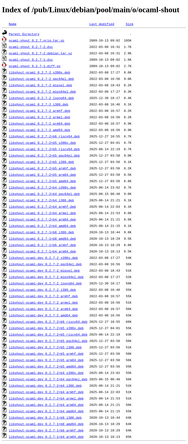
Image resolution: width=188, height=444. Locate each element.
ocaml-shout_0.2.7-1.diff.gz (35, 66)
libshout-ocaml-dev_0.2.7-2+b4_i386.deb (45, 385)
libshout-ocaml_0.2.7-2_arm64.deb (39, 123)
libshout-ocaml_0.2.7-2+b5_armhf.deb (42, 168)
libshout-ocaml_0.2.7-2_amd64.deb (39, 130)
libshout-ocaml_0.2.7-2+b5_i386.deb (41, 162)
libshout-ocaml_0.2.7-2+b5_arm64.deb (42, 174)
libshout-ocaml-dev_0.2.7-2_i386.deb (42, 289)
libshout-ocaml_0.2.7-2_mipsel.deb (40, 85)
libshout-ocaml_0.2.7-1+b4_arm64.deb (42, 251)
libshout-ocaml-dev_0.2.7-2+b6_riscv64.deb (48, 321)
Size (129, 24)
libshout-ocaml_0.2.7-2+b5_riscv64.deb (44, 149)
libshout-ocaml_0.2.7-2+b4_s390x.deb (42, 187)
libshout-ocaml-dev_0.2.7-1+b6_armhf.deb (46, 430)
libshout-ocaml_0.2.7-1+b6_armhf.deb (42, 245)
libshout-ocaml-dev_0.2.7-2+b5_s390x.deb (46, 328)
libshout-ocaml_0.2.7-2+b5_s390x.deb (42, 142)
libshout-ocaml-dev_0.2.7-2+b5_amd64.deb (46, 366)
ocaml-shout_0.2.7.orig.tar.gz (36, 40)
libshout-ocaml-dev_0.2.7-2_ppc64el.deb (45, 264)
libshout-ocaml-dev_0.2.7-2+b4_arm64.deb (46, 404)
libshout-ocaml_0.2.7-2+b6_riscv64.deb (44, 136)
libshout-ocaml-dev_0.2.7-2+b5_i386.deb (45, 347)
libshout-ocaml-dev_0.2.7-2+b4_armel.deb (46, 398)
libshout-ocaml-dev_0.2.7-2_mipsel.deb (44, 270)
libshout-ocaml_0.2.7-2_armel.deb (39, 117)
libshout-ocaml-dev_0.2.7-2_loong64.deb (45, 283)
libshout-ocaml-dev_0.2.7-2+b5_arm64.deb (46, 360)
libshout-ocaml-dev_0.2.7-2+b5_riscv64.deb (48, 334)
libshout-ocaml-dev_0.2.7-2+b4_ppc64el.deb (48, 379)
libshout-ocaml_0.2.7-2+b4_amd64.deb (42, 225)
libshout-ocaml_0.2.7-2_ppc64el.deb (41, 78)
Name (12, 24)
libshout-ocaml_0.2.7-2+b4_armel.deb (42, 213)
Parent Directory (24, 34)
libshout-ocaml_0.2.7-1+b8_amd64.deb (42, 238)
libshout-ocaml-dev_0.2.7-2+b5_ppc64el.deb (48, 341)
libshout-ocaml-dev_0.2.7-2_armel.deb (43, 302)
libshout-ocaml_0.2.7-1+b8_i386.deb (41, 232)
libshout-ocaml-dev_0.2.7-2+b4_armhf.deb (46, 392)
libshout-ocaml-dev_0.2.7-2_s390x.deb (43, 257)
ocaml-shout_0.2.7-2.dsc (31, 46)
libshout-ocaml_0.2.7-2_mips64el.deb (42, 91)
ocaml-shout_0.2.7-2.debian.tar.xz (40, 53)
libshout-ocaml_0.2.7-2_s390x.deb (39, 72)
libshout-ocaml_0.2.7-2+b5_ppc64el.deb (44, 155)
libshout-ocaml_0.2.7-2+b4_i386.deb (41, 200)
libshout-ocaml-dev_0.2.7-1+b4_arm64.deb (46, 436)
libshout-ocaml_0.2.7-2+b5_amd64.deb (42, 181)
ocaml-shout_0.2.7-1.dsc (31, 59)
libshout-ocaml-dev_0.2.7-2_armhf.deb (43, 296)
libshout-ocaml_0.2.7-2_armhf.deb (39, 110)
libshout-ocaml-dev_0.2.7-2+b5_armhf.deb (46, 353)
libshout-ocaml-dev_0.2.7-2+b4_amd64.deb (46, 411)
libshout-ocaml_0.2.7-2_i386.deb (38, 104)
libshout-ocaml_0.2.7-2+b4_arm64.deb (42, 219)
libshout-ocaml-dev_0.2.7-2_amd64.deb (43, 315)
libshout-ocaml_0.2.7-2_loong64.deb (41, 98)
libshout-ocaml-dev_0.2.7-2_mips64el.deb (46, 277)
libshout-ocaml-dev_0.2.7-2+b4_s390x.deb (46, 372)
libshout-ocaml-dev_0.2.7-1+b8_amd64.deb (46, 424)
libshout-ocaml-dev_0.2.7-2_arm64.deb (43, 309)
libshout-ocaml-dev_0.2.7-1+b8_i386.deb (45, 417)
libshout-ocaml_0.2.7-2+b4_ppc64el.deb (44, 194)
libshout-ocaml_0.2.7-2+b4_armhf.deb (42, 206)
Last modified (101, 24)
